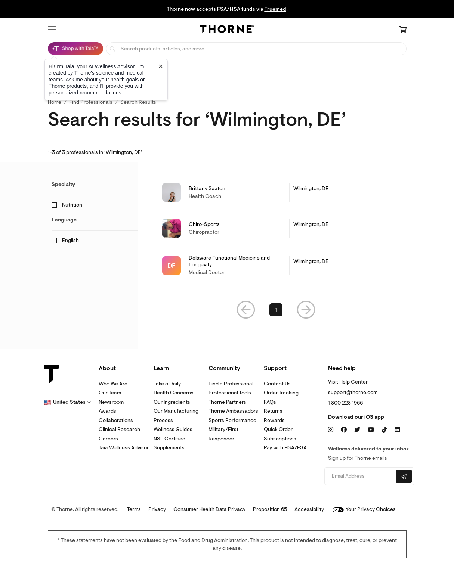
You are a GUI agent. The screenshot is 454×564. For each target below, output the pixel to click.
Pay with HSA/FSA (285, 447)
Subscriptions (280, 439)
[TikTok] (384, 430)
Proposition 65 (270, 509)
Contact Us (277, 384)
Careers (108, 439)
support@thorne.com (352, 392)
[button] (52, 29)
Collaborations (116, 420)
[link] (276, 192)
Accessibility (309, 509)
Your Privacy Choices (364, 509)
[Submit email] (404, 476)
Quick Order (278, 429)
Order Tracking (281, 393)
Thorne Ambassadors (233, 411)
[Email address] (359, 476)
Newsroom (111, 402)
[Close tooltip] (160, 66)
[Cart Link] (403, 30)
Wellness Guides (173, 429)
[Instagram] (330, 430)
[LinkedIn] (397, 430)
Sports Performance (232, 420)
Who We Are (113, 384)
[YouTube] (371, 430)
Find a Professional (231, 384)
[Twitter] (357, 430)
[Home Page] (227, 30)
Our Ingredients (172, 402)
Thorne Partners (227, 402)
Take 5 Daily (167, 384)
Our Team (110, 393)
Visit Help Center (348, 382)
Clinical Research (119, 429)
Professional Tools (230, 393)
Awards (107, 411)
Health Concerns (174, 393)
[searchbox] (256, 48)
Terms (134, 509)
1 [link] (276, 310)
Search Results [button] (138, 102)
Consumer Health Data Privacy (209, 509)
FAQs (270, 402)
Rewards (274, 420)
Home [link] (54, 102)
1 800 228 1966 (345, 403)
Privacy (157, 509)
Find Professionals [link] (90, 102)
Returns (273, 411)
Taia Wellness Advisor (124, 447)
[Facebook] (344, 430)
